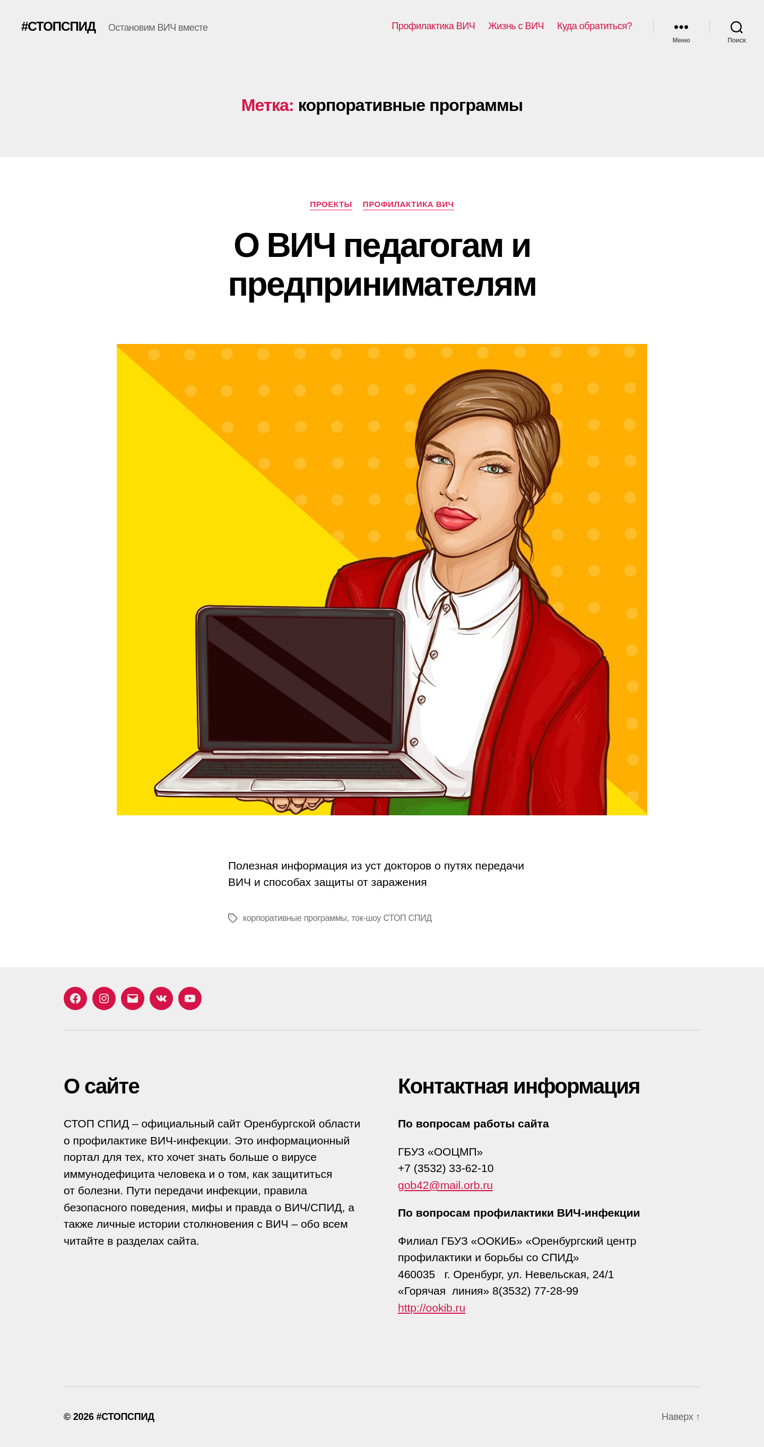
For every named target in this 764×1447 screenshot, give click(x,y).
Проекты (331, 204)
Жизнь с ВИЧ (516, 26)
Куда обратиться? (594, 26)
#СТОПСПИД (58, 26)
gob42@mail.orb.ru (445, 1185)
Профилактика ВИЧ (433, 26)
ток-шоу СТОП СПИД (391, 918)
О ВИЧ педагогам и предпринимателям (382, 264)
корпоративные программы (295, 918)
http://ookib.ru (431, 1308)
